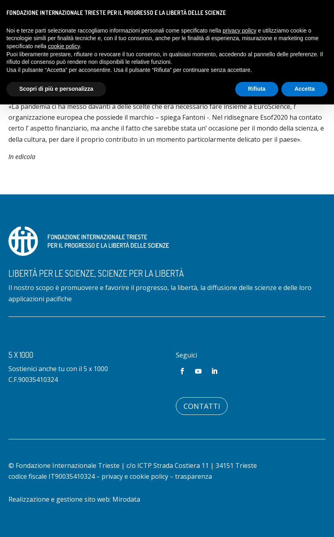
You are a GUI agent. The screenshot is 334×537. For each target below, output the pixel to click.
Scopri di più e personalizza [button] (56, 89)
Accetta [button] (304, 89)
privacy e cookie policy (135, 476)
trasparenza (193, 476)
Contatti (201, 406)
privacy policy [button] (240, 30)
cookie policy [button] (64, 46)
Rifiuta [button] (257, 89)
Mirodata (126, 499)
